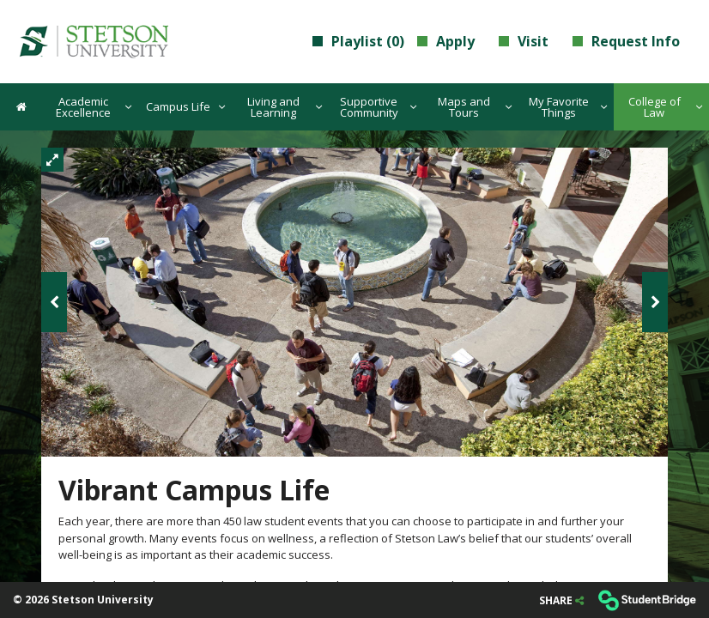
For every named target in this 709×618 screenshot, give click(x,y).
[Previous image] (54, 302)
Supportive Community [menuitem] (378, 107)
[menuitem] (92, 41)
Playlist (358, 41)
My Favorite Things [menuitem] (568, 107)
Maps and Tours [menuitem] (475, 107)
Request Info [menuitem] (626, 41)
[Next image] (655, 302)
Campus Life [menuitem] (185, 106)
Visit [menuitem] (523, 41)
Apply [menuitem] (446, 41)
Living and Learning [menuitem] (284, 107)
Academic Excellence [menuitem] (93, 107)
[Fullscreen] (52, 160)
